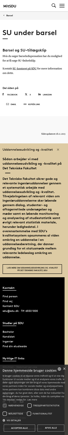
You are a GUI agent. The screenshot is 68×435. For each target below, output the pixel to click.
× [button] (64, 369)
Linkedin (45, 94)
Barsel (9, 15)
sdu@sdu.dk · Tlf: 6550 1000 (20, 311)
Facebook (10, 94)
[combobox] (59, 369)
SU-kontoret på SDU (25, 68)
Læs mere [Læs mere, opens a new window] (32, 399)
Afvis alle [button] (51, 427)
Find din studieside (15, 346)
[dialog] (34, 400)
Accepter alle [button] (19, 428)
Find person (10, 296)
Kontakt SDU (11, 306)
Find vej (8, 301)
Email (11, 104)
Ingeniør (8, 341)
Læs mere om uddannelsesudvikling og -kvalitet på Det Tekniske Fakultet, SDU (32, 269)
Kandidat (9, 336)
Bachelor (8, 331)
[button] (34, 420)
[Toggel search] (54, 5)
